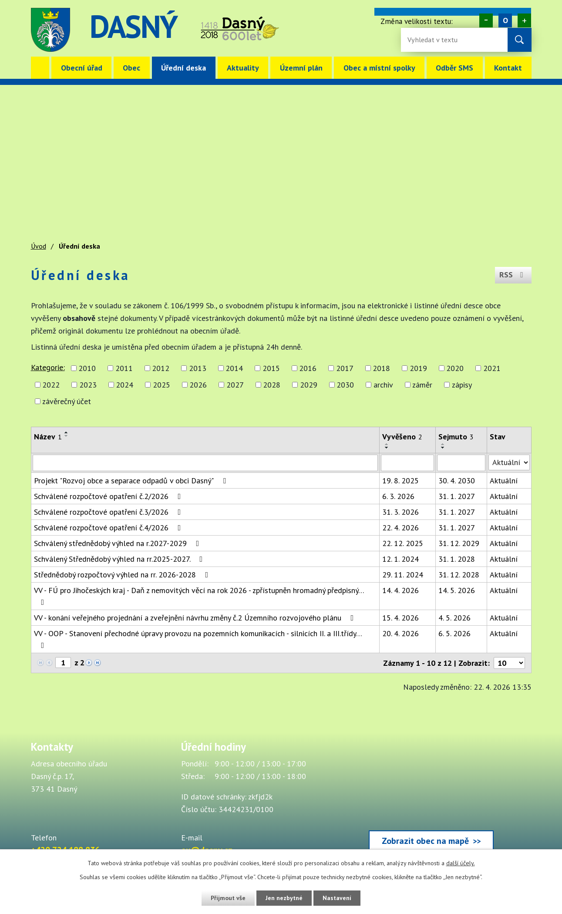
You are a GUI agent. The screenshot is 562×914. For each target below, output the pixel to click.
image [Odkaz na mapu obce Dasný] (335, 30)
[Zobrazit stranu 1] (63, 662)
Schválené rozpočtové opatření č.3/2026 (109, 512)
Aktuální (504, 481)
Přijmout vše (228, 898)
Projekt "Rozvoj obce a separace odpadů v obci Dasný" (131, 481)
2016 (307, 368)
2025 (161, 385)
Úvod (40, 68)
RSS (513, 275)
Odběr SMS (454, 68)
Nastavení (337, 898)
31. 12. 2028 (458, 575)
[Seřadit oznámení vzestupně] (66, 432)
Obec (131, 68)
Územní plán (301, 68)
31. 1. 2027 (456, 496)
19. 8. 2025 (400, 481)
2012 (160, 368)
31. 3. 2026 (400, 512)
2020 (455, 368)
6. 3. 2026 (398, 496)
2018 (381, 368)
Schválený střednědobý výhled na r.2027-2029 (118, 543)
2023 (88, 385)
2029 (308, 385)
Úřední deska (183, 68)
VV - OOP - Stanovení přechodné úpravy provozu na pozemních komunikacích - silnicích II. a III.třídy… (198, 638)
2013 (197, 368)
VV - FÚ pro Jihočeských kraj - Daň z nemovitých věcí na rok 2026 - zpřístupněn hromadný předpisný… (199, 595)
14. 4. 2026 (400, 590)
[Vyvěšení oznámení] (407, 463)
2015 (271, 368)
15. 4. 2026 (400, 618)
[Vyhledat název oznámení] (205, 463)
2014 (234, 368)
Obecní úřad (81, 68)
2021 (492, 368)
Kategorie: (48, 367)
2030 (345, 385)
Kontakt (508, 68)
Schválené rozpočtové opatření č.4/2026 (109, 528)
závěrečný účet (66, 401)
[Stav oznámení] (509, 462)
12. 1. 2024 (400, 559)
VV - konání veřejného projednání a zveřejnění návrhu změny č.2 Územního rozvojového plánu (195, 618)
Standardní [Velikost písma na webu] (505, 20)
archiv (383, 385)
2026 (198, 385)
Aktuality (243, 68)
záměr (422, 385)
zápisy (462, 385)
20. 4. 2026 (400, 633)
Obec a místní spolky (379, 68)
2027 (235, 385)
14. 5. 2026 (456, 590)
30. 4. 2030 (456, 481)
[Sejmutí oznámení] (461, 463)
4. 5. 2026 (454, 618)
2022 (51, 385)
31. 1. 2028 (456, 559)
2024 (124, 385)
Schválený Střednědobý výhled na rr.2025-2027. (120, 559)
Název (48, 437)
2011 (124, 368)
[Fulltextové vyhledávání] (436, 40)
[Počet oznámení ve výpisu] (509, 663)
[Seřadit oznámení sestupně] (66, 436)
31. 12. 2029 (458, 543)
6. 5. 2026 (454, 633)
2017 (344, 368)
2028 (271, 385)
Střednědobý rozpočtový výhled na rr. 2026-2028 (123, 575)
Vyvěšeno (402, 437)
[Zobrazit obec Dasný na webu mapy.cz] (431, 798)
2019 (418, 368)
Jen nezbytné (284, 898)
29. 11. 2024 (402, 575)
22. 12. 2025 (402, 543)
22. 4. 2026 (400, 528)
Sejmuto (456, 437)
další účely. (460, 863)
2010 (87, 368)
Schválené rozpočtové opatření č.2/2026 (109, 496)
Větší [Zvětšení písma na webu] (524, 20)
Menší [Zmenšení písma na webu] (486, 20)
